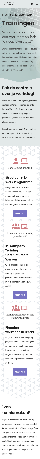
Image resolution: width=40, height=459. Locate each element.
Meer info (20, 213)
